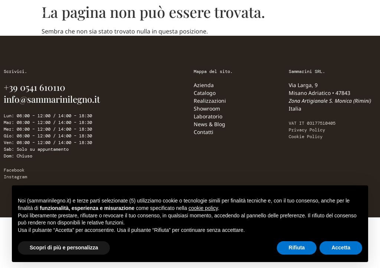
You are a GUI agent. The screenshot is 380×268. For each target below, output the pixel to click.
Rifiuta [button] (297, 248)
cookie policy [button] (203, 208)
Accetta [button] (340, 248)
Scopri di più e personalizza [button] (64, 248)
